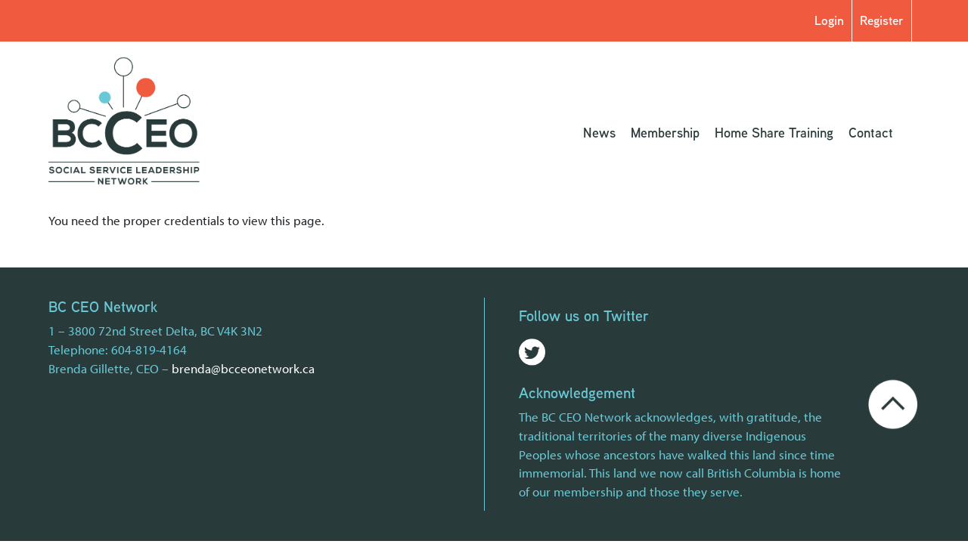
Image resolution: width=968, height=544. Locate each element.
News (599, 132)
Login (829, 20)
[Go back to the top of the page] (892, 402)
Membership (665, 132)
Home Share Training (774, 132)
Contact (871, 132)
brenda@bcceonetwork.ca (243, 368)
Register (882, 20)
